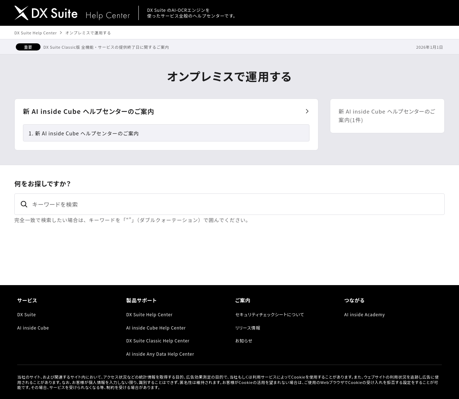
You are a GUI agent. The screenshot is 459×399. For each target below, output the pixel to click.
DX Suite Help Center (35, 32)
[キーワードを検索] (229, 204)
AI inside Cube (33, 328)
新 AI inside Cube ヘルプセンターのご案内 (88, 111)
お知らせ (243, 340)
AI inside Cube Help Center (156, 328)
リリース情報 (247, 328)
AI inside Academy (364, 314)
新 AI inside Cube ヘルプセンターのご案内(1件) (387, 115)
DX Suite (26, 314)
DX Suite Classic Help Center (157, 340)
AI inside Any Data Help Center (160, 354)
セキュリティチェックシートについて (269, 314)
